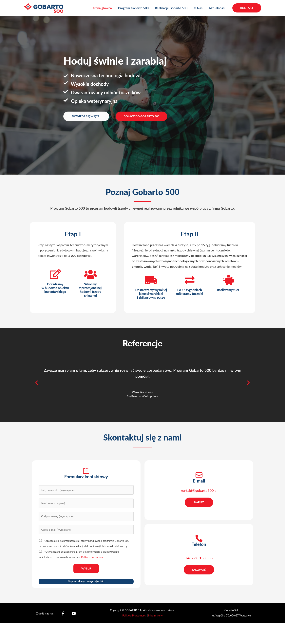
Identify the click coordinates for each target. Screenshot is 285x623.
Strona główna (102, 8)
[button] (246, 7)
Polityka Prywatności (135, 615)
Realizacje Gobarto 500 (171, 8)
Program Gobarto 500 (133, 8)
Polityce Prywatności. (93, 557)
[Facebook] (63, 613)
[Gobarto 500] (43, 7)
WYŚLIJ (86, 568)
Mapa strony (155, 615)
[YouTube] (74, 613)
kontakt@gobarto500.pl (198, 490)
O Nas (198, 8)
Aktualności (217, 8)
